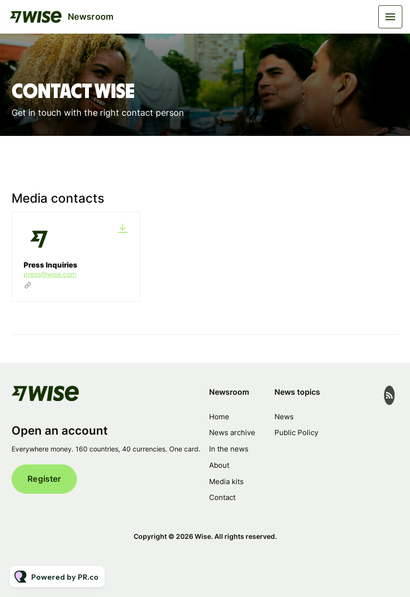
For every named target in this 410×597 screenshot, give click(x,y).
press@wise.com (50, 274)
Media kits (226, 481)
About (219, 465)
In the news (228, 448)
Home (219, 416)
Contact (222, 497)
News (284, 416)
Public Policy (296, 432)
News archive (232, 432)
